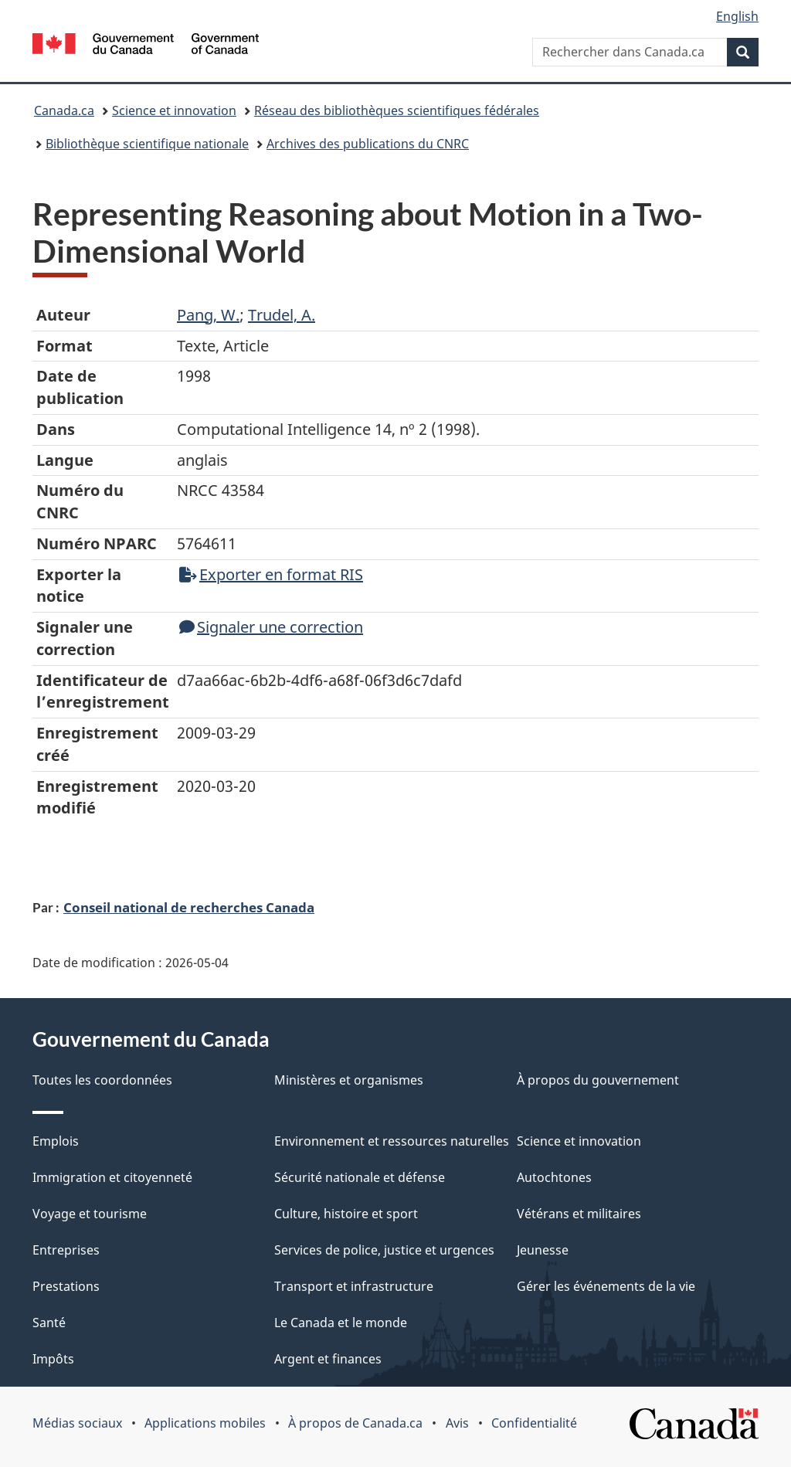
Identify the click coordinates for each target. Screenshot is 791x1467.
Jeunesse (543, 1249)
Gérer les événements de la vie (606, 1286)
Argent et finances (328, 1358)
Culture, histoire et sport (346, 1213)
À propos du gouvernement (598, 1079)
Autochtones (554, 1177)
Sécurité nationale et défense (359, 1177)
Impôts (53, 1358)
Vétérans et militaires (579, 1213)
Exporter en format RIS (271, 574)
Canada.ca (64, 110)
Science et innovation (174, 110)
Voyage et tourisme (89, 1213)
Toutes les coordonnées (102, 1079)
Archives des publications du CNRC (367, 143)
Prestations (66, 1286)
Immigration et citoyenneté (112, 1177)
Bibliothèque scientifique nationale (147, 143)
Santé (49, 1322)
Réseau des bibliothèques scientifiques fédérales (396, 110)
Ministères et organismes (348, 1079)
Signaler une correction (271, 626)
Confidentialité (534, 1422)
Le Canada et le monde (340, 1322)
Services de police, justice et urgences (384, 1249)
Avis (457, 1422)
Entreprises (66, 1249)
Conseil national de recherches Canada (188, 907)
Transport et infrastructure (353, 1286)
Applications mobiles (205, 1422)
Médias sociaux (77, 1422)
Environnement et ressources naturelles (391, 1141)
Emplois (55, 1141)
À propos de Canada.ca (355, 1422)
